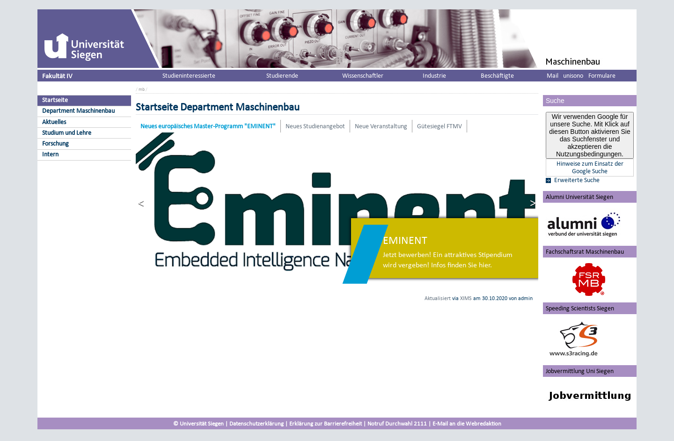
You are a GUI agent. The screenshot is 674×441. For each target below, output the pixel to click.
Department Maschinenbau (78, 111)
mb (142, 89)
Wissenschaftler (362, 76)
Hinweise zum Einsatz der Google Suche (590, 167)
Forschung (55, 143)
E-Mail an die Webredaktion (466, 423)
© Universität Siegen (198, 423)
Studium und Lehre (66, 133)
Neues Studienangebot (315, 126)
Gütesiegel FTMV (439, 126)
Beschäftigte (497, 76)
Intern (50, 154)
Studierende (282, 76)
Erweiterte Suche (577, 180)
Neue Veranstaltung (381, 126)
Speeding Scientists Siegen (580, 308)
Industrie (434, 76)
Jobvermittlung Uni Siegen (580, 371)
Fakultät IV (57, 75)
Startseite (55, 100)
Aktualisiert (438, 298)
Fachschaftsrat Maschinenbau (585, 252)
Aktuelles (54, 122)
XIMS (466, 298)
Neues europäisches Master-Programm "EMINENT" (208, 126)
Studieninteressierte (188, 76)
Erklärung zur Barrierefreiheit (325, 423)
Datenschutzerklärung (256, 423)
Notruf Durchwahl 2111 (397, 423)
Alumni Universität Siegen (579, 197)
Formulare (601, 76)
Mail (552, 76)
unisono (573, 76)
